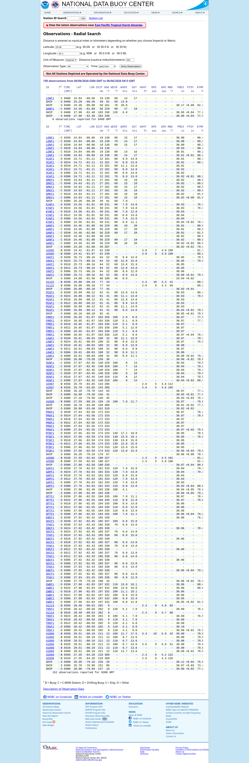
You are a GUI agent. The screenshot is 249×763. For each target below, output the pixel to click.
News (154, 12)
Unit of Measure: (53, 60)
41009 (50, 634)
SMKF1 (50, 180)
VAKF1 (50, 257)
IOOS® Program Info (95, 712)
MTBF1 (50, 433)
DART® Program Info (95, 709)
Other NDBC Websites (179, 703)
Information (102, 12)
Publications (91, 728)
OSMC (169, 722)
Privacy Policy (182, 747)
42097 (50, 384)
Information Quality (149, 749)
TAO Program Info (93, 706)
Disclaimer (145, 747)
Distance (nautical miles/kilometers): (102, 60)
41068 (50, 402)
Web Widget (48, 725)
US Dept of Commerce (86, 747)
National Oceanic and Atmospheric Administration (99, 749)
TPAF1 (50, 525)
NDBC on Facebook (57, 697)
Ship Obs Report (50, 715)
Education (130, 12)
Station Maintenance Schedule (99, 722)
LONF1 (50, 98)
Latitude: (48, 47)
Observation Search (52, 709)
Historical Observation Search (57, 712)
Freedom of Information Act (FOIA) (192, 749)
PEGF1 (50, 292)
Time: (94, 66)
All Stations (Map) (51, 706)
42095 (50, 250)
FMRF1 (50, 317)
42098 (50, 458)
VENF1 (50, 363)
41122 (50, 282)
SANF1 (50, 109)
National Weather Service (88, 751)
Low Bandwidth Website (177, 706)
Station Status (91, 725)
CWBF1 (50, 584)
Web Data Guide (93, 719)
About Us (172, 727)
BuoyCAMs (48, 719)
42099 (50, 655)
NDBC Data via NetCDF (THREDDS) (182, 709)
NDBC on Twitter (118, 697)
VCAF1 (50, 159)
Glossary (144, 753)
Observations (71, 12)
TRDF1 (50, 609)
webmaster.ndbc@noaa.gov (89, 759)
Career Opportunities (186, 753)
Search (176, 12)
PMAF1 (50, 412)
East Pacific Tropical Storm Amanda (118, 25)
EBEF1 (50, 518)
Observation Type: (54, 66)
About (199, 12)
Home (47, 12)
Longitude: (50, 53)
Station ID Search (54, 18)
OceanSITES (171, 719)
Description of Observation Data (63, 689)
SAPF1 (50, 468)
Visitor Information (175, 733)
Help (142, 751)
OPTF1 (50, 496)
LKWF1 (50, 338)
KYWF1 (50, 205)
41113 (50, 606)
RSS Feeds (49, 722)
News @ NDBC (135, 715)
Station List (96, 18)
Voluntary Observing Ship (97, 715)
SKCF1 (50, 521)
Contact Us (171, 736)
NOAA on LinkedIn (89, 697)
